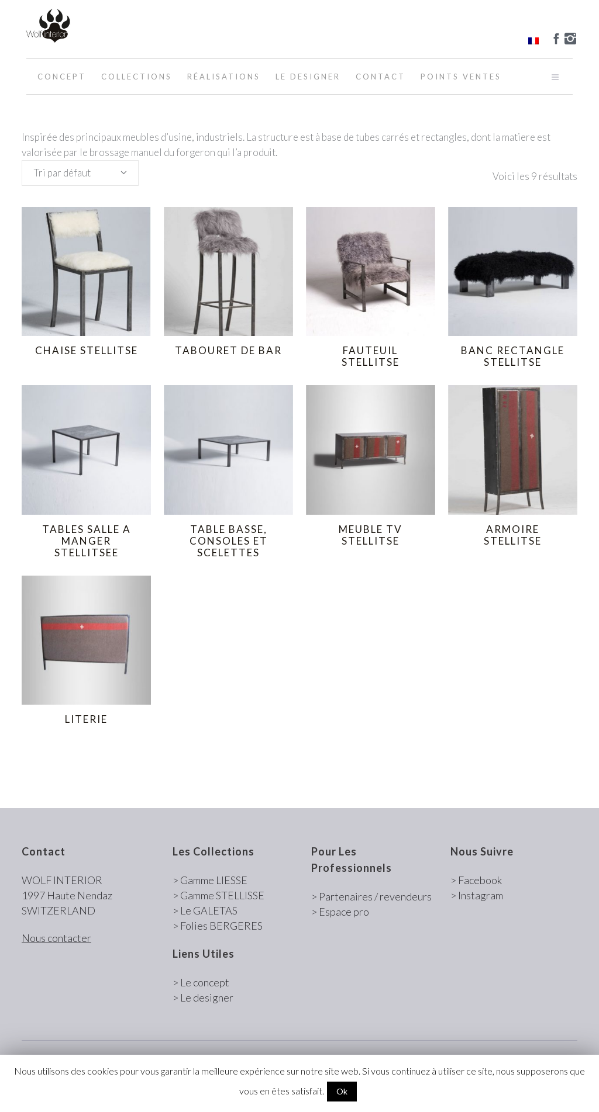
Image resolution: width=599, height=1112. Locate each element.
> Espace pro (340, 911)
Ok (341, 1091)
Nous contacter (56, 937)
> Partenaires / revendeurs (371, 896)
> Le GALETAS (205, 910)
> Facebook (476, 880)
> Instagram (476, 895)
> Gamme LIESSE (210, 880)
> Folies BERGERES (218, 925)
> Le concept (201, 982)
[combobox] (80, 173)
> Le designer (203, 997)
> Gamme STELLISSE (218, 895)
